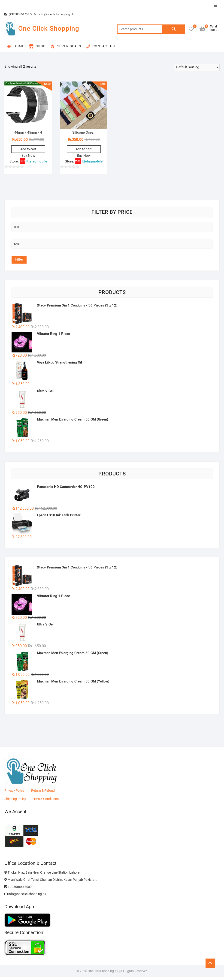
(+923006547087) (18, 14)
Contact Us (100, 46)
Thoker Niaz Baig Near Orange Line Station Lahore (41, 872)
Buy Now (28, 155)
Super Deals (65, 46)
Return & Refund (43, 790)
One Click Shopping (48, 28)
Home (15, 46)
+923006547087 (18, 887)
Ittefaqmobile (36, 161)
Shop (37, 46)
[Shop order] (197, 67)
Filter (19, 259)
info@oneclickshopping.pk (54, 14)
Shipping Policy (15, 799)
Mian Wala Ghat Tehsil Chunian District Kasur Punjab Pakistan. (50, 879)
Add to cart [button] (28, 149)
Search (173, 29)
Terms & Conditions (45, 799)
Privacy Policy (14, 790)
